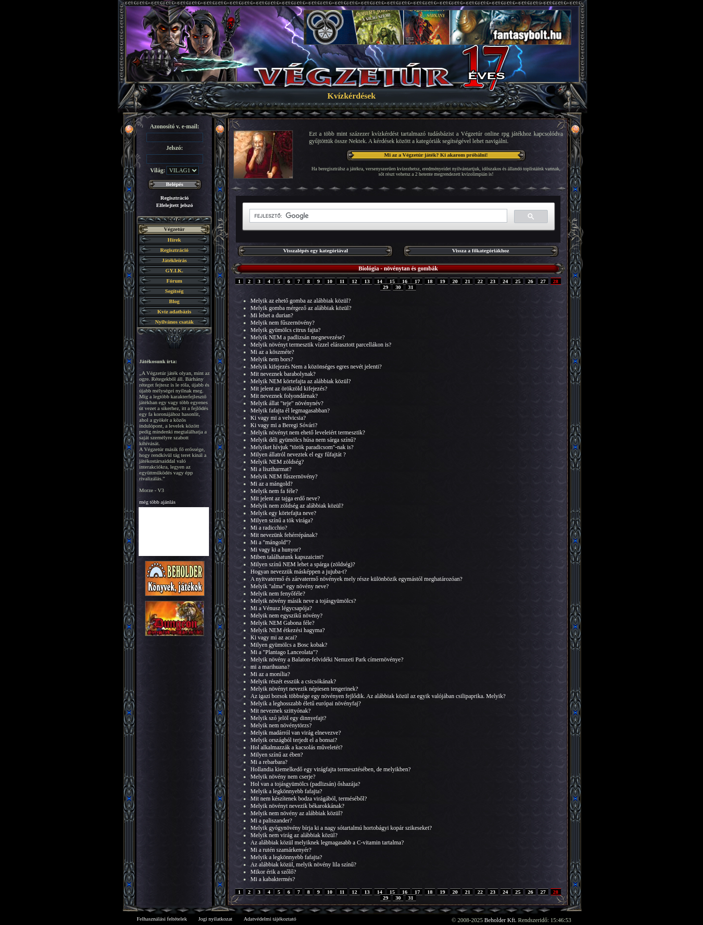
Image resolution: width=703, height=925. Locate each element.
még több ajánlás (157, 502)
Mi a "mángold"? (270, 542)
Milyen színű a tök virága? (281, 520)
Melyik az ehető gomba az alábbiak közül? (300, 300)
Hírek (174, 240)
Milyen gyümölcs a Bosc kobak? (288, 644)
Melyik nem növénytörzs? (280, 725)
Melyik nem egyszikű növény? (286, 615)
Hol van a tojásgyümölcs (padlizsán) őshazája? (305, 784)
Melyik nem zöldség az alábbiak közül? (296, 505)
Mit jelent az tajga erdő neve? (285, 498)
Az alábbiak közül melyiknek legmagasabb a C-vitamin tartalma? (327, 842)
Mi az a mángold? (271, 483)
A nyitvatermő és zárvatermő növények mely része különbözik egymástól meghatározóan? (356, 579)
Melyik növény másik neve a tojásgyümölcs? (303, 600)
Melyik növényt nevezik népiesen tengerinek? (304, 688)
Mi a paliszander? (271, 820)
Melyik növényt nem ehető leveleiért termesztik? (307, 432)
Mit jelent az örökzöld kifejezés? (288, 388)
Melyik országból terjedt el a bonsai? (293, 740)
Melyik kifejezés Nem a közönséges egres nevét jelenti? (316, 366)
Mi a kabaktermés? (272, 879)
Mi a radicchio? (268, 527)
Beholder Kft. (500, 920)
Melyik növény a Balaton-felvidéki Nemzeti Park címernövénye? (326, 659)
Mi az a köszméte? (272, 352)
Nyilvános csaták (174, 322)
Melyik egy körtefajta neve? (283, 513)
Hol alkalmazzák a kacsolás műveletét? (296, 747)
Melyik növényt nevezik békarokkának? (297, 805)
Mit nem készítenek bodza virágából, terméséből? (308, 798)
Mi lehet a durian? (271, 315)
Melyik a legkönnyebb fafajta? (286, 791)
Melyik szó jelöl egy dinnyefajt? (288, 718)
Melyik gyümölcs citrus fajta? (285, 330)
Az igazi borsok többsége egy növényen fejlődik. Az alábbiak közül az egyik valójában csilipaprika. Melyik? (378, 696)
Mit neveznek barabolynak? (282, 373)
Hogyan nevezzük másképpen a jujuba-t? (298, 571)
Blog (174, 301)
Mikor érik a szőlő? (273, 871)
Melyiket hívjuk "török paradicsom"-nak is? (301, 447)
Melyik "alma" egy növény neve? (289, 586)
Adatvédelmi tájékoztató (270, 919)
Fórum (174, 281)
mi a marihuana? (269, 666)
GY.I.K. (174, 270)
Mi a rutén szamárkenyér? (280, 849)
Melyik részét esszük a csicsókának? (293, 681)
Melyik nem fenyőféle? (277, 593)
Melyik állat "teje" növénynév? (286, 403)
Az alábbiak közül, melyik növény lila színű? (303, 864)
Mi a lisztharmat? (270, 469)
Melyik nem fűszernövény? (282, 322)
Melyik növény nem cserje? (282, 776)
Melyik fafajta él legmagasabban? (290, 410)
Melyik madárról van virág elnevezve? (295, 732)
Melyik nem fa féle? (274, 491)
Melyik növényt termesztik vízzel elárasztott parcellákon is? (321, 344)
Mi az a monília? (270, 674)
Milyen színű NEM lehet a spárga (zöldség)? (302, 564)
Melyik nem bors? (271, 359)
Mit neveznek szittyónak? (280, 710)
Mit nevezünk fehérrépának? (283, 535)
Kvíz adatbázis (174, 311)
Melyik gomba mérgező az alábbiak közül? (301, 308)
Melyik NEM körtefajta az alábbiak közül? (300, 381)
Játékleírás (174, 260)
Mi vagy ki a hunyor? (275, 549)
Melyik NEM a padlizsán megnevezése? (297, 337)
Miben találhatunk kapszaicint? (287, 557)
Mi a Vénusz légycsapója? (281, 608)
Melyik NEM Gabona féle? (282, 622)
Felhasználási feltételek (162, 919)
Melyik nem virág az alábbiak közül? (293, 835)
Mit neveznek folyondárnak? (284, 395)
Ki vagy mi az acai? (273, 637)
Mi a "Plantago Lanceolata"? (284, 652)
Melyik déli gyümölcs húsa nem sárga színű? (303, 439)
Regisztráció (174, 198)
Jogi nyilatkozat (215, 919)
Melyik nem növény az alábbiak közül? (296, 813)
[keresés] (377, 216)
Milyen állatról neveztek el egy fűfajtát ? (298, 454)
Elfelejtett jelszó (174, 205)
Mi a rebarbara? (269, 762)
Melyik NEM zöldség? (277, 461)
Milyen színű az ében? (276, 754)
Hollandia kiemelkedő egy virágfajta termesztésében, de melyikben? (330, 769)
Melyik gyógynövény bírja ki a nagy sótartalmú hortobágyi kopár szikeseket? (341, 827)
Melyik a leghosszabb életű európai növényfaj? (305, 703)
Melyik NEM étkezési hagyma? (287, 630)
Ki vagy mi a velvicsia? (278, 417)
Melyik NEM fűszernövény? (283, 476)
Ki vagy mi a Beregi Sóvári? (283, 425)
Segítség (174, 291)
